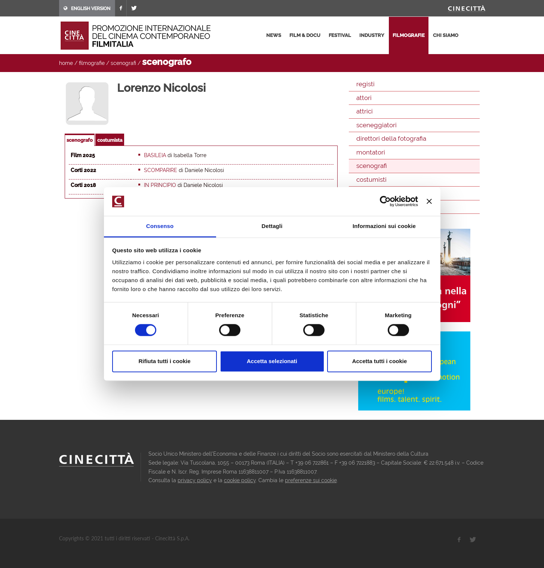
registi (365, 84)
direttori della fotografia (391, 138)
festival (340, 35)
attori (364, 98)
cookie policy (240, 480)
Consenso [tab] (159, 226)
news (273, 35)
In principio (160, 185)
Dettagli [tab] (272, 226)
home (66, 63)
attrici (364, 111)
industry (371, 35)
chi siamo (445, 35)
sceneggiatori (376, 125)
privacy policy (195, 480)
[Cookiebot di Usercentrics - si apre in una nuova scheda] (385, 201)
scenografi (123, 63)
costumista (109, 140)
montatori (370, 152)
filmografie (409, 35)
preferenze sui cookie (311, 480)
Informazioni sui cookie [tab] (384, 226)
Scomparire (160, 170)
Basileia (155, 155)
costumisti (371, 179)
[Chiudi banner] (429, 201)
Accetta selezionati (272, 361)
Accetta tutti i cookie (379, 361)
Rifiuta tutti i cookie (164, 361)
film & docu (304, 35)
